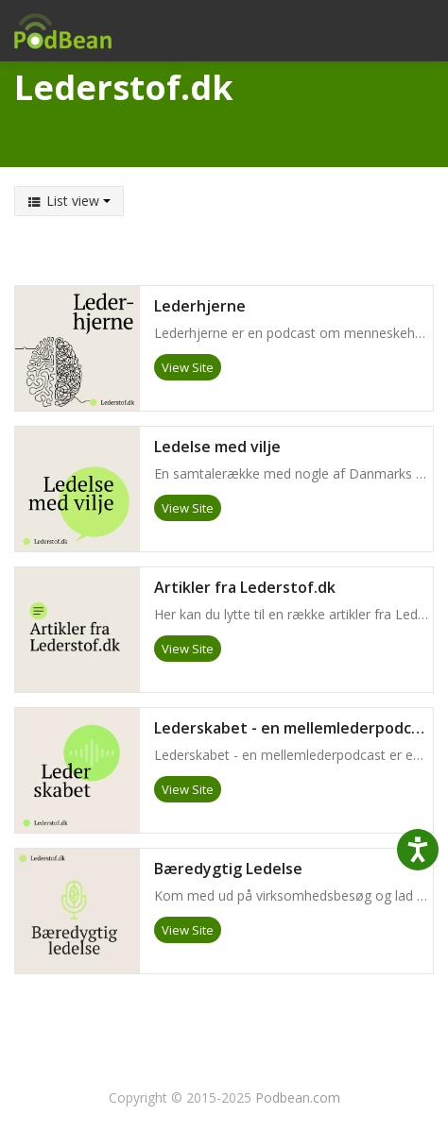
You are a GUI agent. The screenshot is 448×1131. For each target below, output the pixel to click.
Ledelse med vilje (217, 447)
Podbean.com (297, 1097)
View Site (188, 367)
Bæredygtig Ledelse (228, 869)
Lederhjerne (200, 306)
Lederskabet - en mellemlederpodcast (293, 728)
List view (69, 201)
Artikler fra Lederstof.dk (245, 588)
